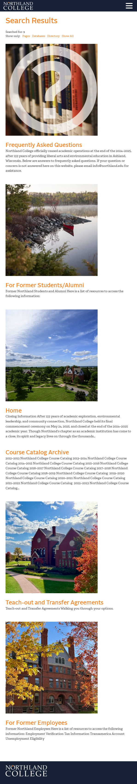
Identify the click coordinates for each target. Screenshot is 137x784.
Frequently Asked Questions (44, 145)
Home (14, 411)
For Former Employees (36, 723)
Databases (38, 36)
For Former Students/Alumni (45, 285)
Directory (53, 36)
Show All (68, 36)
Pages (26, 36)
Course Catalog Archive (37, 452)
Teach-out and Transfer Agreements (54, 603)
